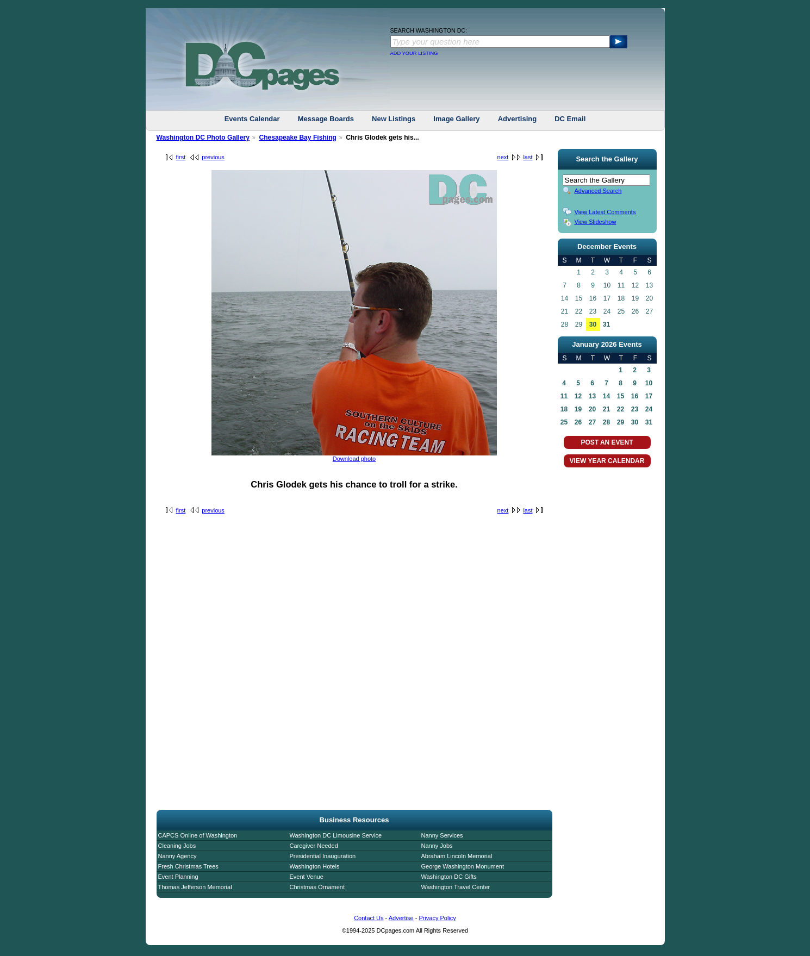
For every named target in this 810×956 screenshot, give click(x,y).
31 (606, 324)
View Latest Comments (605, 212)
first (181, 157)
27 (592, 422)
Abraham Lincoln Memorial (457, 856)
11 (564, 396)
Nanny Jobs (437, 845)
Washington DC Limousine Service (336, 835)
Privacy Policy (437, 918)
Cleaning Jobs (177, 845)
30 (592, 324)
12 (578, 396)
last (527, 157)
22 (620, 409)
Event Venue (306, 876)
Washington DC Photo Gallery (203, 137)
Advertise (401, 918)
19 (578, 409)
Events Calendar (252, 119)
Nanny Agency (177, 856)
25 (564, 422)
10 (648, 383)
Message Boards (326, 119)
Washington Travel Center (455, 887)
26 (578, 422)
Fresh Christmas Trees (188, 866)
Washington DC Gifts (449, 876)
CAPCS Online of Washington (198, 835)
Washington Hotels (315, 866)
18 (564, 409)
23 (634, 409)
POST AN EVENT (607, 442)
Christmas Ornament (317, 887)
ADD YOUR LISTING (414, 53)
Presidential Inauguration (323, 856)
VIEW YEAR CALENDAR (607, 461)
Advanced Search (598, 191)
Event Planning (178, 876)
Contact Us (368, 918)
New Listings (393, 119)
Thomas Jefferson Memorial (195, 887)
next (503, 157)
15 (620, 396)
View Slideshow (595, 221)
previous (213, 157)
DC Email (569, 119)
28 (606, 422)
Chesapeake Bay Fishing (298, 137)
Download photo (354, 458)
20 (592, 409)
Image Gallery (456, 119)
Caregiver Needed (314, 845)
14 (606, 396)
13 (592, 396)
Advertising (517, 119)
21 (606, 409)
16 (634, 396)
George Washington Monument (462, 866)
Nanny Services (442, 835)
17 (648, 396)
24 (648, 409)
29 (620, 422)
